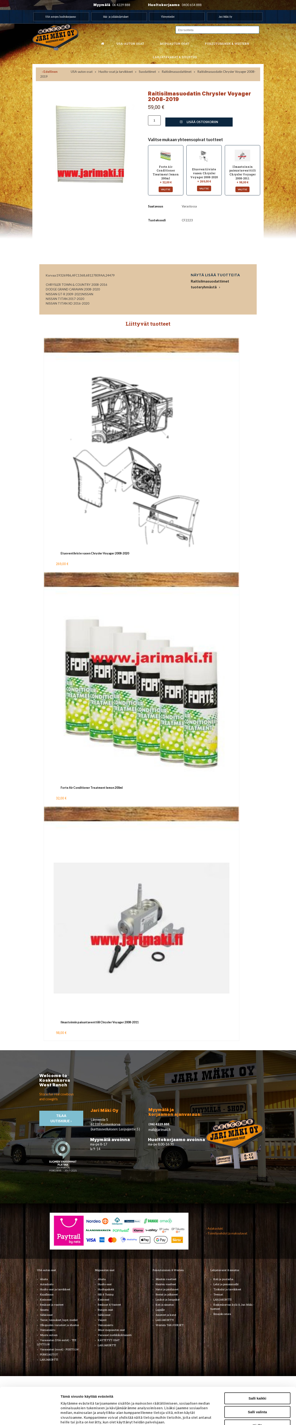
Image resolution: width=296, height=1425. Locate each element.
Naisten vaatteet (166, 1284)
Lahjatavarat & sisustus (175, 57)
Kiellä (257, 1391)
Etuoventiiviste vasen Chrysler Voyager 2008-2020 (95, 553)
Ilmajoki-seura (222, 1314)
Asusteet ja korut (166, 1315)
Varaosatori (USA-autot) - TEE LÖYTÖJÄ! (57, 1342)
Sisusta (44, 1309)
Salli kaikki (257, 1364)
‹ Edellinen (50, 71)
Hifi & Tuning (106, 1294)
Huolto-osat (105, 1284)
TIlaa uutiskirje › (61, 1118)
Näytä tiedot (247, 1416)
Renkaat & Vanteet (109, 1304)
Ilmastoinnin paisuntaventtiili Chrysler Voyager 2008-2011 (100, 1022)
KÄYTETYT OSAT (109, 1340)
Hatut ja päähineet (167, 1289)
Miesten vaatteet (166, 1279)
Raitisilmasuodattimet (176, 71)
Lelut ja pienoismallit (226, 1284)
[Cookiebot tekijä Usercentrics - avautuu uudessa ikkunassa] (30, 1415)
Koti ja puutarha (223, 1279)
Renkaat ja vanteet (52, 1304)
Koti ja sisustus (165, 1304)
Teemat (218, 1294)
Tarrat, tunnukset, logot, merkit (59, 1320)
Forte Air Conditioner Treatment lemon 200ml (92, 787)
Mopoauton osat (174, 43)
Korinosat (46, 1299)
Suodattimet (147, 71)
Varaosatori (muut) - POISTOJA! (59, 1349)
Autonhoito (46, 1284)
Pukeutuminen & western (227, 43)
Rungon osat (105, 1309)
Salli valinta (257, 1377)
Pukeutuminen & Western (168, 1270)
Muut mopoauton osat (111, 1330)
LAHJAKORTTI (107, 1345)
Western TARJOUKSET (170, 1325)
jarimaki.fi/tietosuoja (98, 1397)
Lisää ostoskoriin (199, 122)
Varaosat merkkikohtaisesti (115, 1335)
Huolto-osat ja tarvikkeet (116, 71)
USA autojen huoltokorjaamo (60, 16)
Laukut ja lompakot (168, 1299)
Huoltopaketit (106, 1289)
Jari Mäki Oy (225, 16)
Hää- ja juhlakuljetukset (116, 16)
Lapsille (160, 1309)
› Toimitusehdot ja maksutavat (226, 1233)
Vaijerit (102, 1320)
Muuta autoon (49, 1335)
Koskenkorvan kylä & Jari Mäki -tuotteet (232, 1306)
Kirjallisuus (46, 1294)
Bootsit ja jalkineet (167, 1294)
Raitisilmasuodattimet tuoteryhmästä (210, 284)
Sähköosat (46, 1315)
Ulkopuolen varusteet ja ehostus (59, 1325)
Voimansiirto (47, 1330)
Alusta (44, 1279)
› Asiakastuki (214, 1228)
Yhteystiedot (168, 16)
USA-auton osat (130, 43)
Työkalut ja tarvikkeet (227, 1289)
